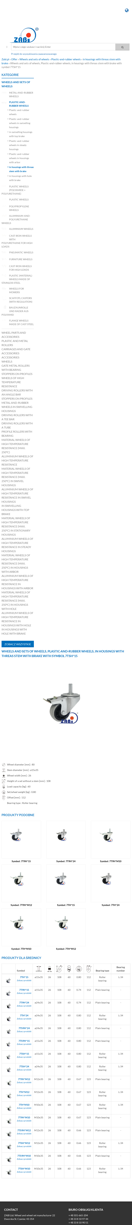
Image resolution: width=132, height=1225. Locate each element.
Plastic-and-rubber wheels (66, 59)
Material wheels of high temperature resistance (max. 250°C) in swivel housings (16, 477)
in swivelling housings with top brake (15, 510)
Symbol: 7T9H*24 (65, 861)
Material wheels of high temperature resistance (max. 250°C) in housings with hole (16, 600)
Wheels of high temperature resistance (13, 382)
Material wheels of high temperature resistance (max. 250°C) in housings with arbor (16, 563)
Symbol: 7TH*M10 (21, 948)
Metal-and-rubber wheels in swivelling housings (17, 407)
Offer (14, 59)
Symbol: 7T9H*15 (21, 861)
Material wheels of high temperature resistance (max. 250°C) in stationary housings (16, 526)
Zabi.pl (6, 59)
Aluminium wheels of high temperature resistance (17, 460)
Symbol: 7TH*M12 (66, 948)
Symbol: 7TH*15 (66, 905)
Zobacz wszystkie (17, 644)
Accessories (10, 357)
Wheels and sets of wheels (34, 59)
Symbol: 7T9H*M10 (110, 861)
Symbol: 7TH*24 (110, 905)
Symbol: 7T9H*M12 (21, 905)
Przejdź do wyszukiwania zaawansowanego (34, 53)
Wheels (7, 361)
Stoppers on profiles (17, 373)
